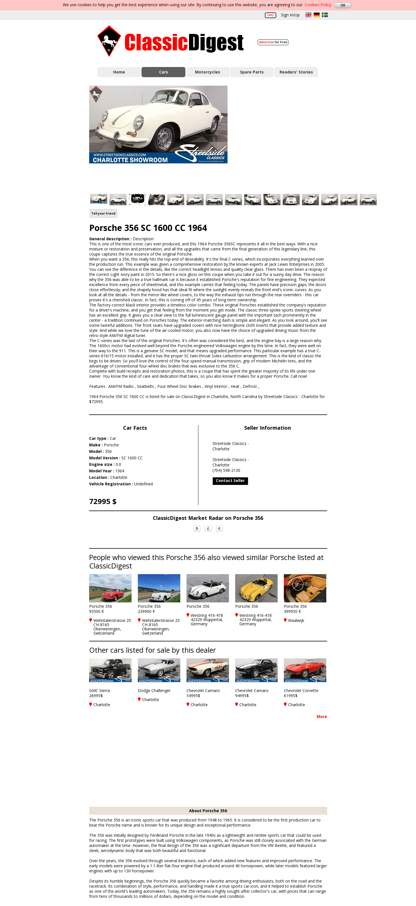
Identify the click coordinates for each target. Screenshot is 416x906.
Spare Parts (252, 72)
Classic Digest (170, 41)
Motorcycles (207, 72)
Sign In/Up (290, 15)
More (322, 716)
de (317, 14)
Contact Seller (230, 480)
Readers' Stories (296, 72)
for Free (273, 42)
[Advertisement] (283, 136)
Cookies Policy (318, 4)
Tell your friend (103, 213)
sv (325, 14)
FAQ (270, 15)
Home (119, 72)
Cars (163, 72)
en (308, 14)
